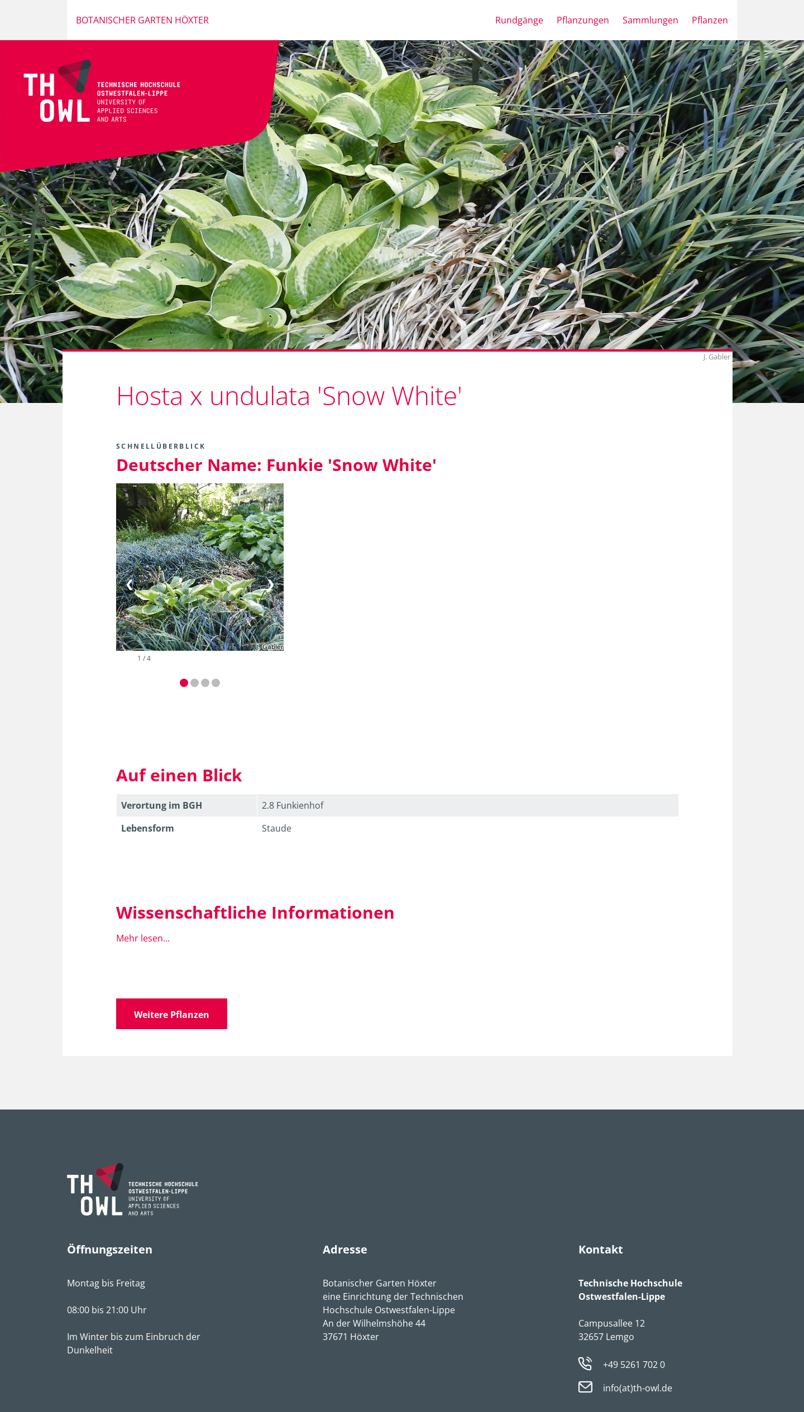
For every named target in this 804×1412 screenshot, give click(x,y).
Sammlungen (650, 20)
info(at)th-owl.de (637, 1388)
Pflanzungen (583, 20)
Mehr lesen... (143, 938)
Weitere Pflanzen (171, 1014)
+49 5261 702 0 (634, 1364)
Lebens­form (147, 828)
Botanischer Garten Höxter (142, 20)
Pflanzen (710, 20)
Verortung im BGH (161, 805)
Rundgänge (519, 20)
